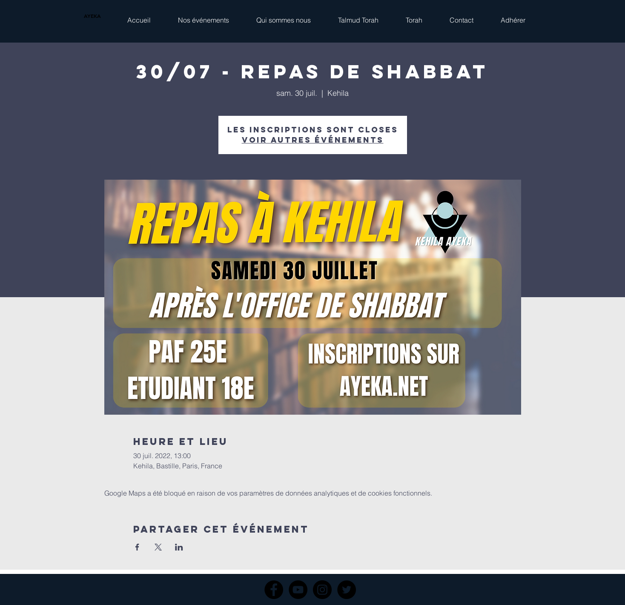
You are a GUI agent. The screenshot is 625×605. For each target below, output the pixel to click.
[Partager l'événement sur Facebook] (137, 547)
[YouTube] (298, 589)
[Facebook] (273, 589)
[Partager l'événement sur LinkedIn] (179, 547)
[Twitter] (346, 589)
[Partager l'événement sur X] (158, 547)
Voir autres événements (313, 140)
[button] (203, 16)
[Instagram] (322, 589)
